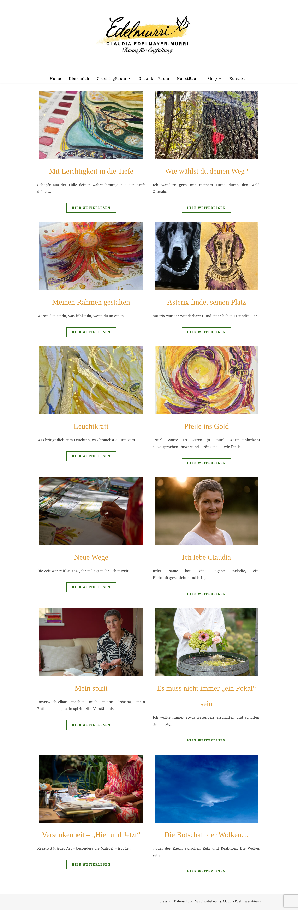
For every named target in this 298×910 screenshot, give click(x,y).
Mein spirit (91, 688)
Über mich (79, 79)
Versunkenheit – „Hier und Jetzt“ (91, 835)
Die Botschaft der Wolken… (206, 835)
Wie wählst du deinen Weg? (206, 171)
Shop (212, 79)
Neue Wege (91, 557)
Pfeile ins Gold (206, 426)
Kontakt (237, 79)
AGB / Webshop (205, 901)
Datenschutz (183, 901)
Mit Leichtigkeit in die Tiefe (91, 171)
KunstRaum (188, 79)
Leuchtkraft (91, 426)
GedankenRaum (153, 79)
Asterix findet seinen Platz (206, 302)
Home (55, 79)
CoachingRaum (111, 79)
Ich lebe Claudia (206, 557)
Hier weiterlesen (91, 208)
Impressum (163, 901)
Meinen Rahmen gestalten (91, 302)
